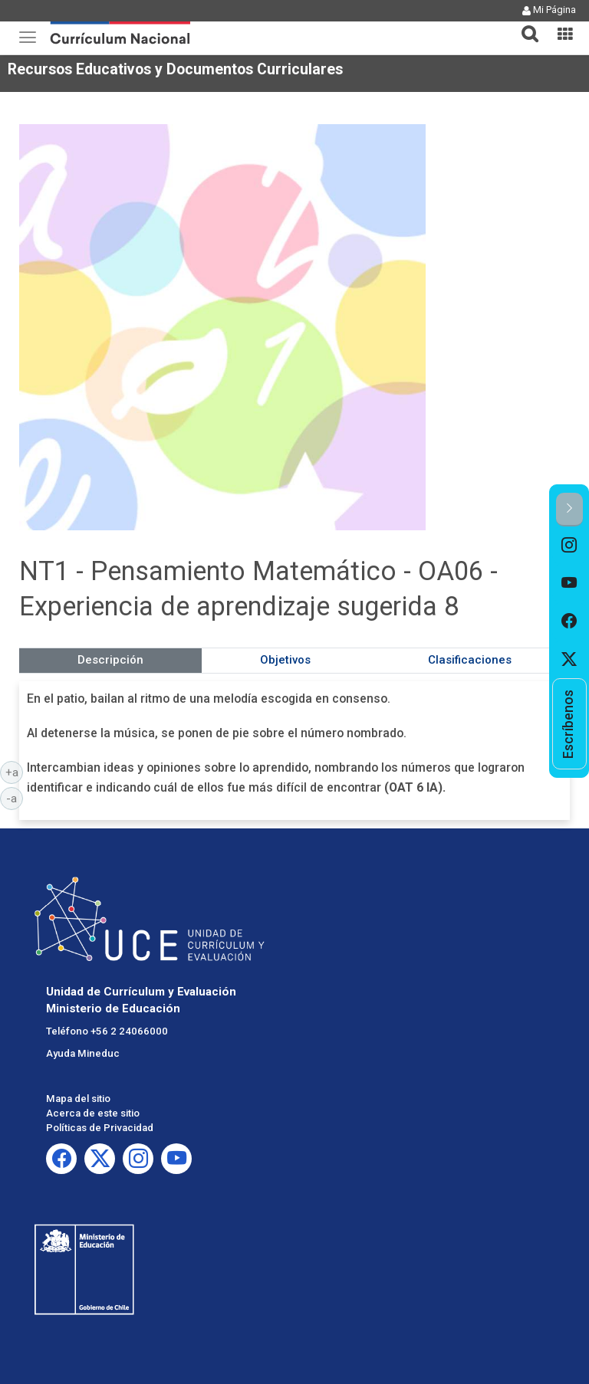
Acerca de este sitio (93, 1113)
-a (14, 797)
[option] (569, 545)
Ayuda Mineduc (83, 1053)
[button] (524, 24)
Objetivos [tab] (285, 660)
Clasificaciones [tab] (470, 660)
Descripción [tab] (110, 660)
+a (14, 771)
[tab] (524, 25)
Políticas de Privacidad (99, 1127)
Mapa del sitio (78, 1098)
